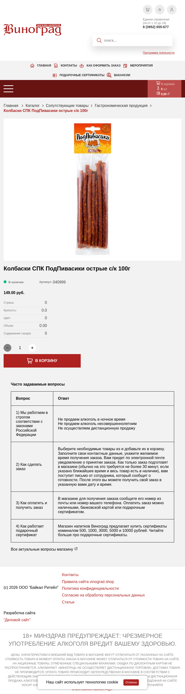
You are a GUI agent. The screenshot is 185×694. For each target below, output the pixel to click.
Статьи (68, 602)
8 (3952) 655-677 (156, 27)
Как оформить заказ (103, 65)
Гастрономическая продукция (121, 106)
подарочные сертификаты (103, 535)
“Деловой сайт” (17, 620)
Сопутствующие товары (67, 106)
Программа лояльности (158, 53)
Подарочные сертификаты (81, 75)
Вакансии (122, 75)
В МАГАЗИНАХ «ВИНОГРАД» (92, 689)
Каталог (33, 106)
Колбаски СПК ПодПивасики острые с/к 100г (46, 111)
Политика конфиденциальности (90, 588)
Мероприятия (141, 65)
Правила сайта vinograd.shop (88, 582)
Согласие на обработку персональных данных (103, 595)
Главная (44, 65)
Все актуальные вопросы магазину (44, 549)
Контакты (69, 65)
